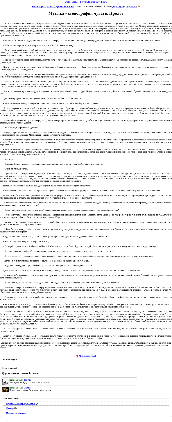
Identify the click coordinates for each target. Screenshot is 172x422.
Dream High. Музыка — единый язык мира (53, 7)
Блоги (67, 2)
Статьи (75, 2)
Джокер (10, 408)
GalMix (27, 388)
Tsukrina (27, 380)
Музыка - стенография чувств (20, 403)
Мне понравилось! (86, 356)
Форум (83, 2)
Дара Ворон (118, 7)
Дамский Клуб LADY (97, 2)
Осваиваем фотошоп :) (17, 413)
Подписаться (133, 7)
